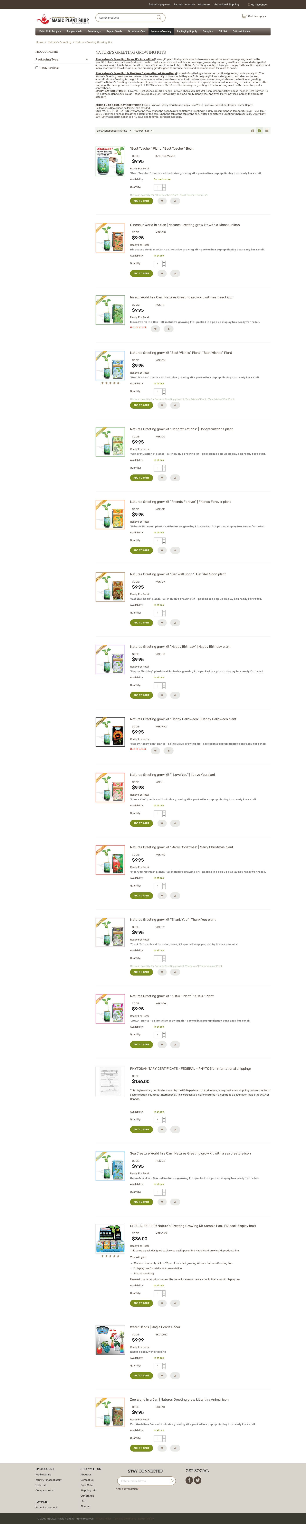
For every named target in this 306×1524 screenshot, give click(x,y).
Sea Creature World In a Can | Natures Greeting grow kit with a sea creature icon (190, 1153)
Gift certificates (241, 31)
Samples (208, 31)
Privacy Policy (103, 1518)
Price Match (87, 1485)
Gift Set (223, 31)
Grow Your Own (137, 31)
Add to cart (141, 201)
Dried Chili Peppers (50, 31)
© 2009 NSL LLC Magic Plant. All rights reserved (96, 1518)
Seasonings (93, 31)
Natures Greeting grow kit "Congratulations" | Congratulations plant (181, 429)
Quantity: (135, 186)
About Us (86, 1474)
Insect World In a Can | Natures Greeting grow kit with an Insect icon (182, 297)
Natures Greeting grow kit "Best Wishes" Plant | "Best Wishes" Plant (181, 353)
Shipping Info (88, 1490)
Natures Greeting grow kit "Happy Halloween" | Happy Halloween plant (183, 719)
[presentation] (145, 1499)
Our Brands (87, 1495)
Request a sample (184, 4)
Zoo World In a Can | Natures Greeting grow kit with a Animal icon (179, 1399)
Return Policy (146, 1518)
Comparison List (45, 1490)
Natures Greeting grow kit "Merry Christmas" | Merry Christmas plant (181, 847)
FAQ (83, 1501)
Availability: (136, 179)
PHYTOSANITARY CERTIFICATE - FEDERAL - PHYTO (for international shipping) (190, 1069)
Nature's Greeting (161, 31)
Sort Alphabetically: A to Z (114, 131)
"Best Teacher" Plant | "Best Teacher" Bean (162, 148)
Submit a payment (160, 4)
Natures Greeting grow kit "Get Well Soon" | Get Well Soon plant (178, 574)
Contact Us (87, 1479)
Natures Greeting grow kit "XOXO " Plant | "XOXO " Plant (172, 996)
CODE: (135, 155)
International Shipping (226, 4)
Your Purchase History (48, 1479)
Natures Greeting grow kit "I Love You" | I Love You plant (172, 775)
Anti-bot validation (127, 1488)
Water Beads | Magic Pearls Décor (155, 1327)
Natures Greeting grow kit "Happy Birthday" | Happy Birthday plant (180, 647)
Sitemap (85, 1506)
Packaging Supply (187, 31)
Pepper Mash (74, 31)
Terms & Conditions (124, 1518)
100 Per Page (143, 131)
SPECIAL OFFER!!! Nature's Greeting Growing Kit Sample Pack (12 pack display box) (193, 1226)
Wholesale (204, 4)
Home (39, 42)
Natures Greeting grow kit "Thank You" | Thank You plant (173, 919)
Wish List (40, 1485)
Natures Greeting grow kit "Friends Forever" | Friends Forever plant (180, 502)
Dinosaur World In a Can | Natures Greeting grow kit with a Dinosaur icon (185, 225)
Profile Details (43, 1474)
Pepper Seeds (114, 31)
